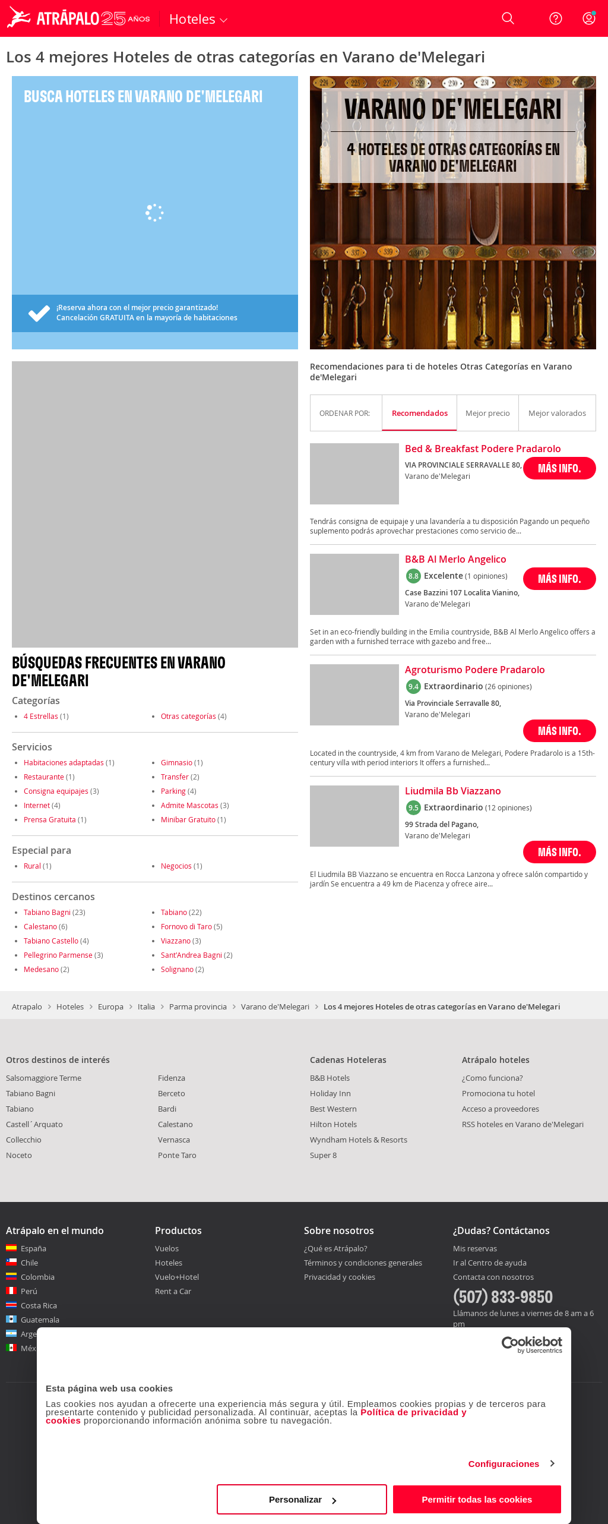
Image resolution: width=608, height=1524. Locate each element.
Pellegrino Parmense (58, 955)
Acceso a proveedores (500, 1108)
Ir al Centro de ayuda (490, 1263)
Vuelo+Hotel (177, 1276)
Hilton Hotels (333, 1124)
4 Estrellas (41, 716)
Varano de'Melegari (275, 1006)
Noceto (19, 1155)
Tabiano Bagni (47, 912)
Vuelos (167, 1248)
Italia (146, 1006)
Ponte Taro (177, 1155)
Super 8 (323, 1155)
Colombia (38, 1276)
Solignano (177, 969)
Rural (32, 865)
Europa (111, 1006)
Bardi (167, 1108)
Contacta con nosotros (493, 1277)
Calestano (40, 926)
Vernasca (174, 1139)
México (33, 1348)
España (33, 1248)
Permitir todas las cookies (477, 1499)
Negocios (176, 865)
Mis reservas (475, 1249)
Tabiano (174, 912)
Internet (37, 805)
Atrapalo (27, 1006)
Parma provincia (198, 1006)
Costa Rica (39, 1305)
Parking (173, 791)
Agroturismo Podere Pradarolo (475, 670)
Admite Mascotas (189, 805)
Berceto (171, 1093)
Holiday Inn (330, 1093)
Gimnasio (176, 762)
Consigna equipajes (56, 791)
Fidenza (171, 1077)
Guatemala (40, 1319)
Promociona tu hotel (498, 1093)
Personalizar (302, 1499)
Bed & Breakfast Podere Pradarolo (483, 449)
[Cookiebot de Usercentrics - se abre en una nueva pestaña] (510, 1345)
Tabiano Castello (51, 940)
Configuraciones (504, 1464)
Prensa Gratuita (50, 819)
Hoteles (70, 1006)
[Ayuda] (556, 18)
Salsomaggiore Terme (43, 1077)
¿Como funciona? (492, 1077)
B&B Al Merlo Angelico (455, 560)
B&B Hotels (330, 1077)
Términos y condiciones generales (363, 1262)
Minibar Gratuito (188, 819)
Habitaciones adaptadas (64, 762)
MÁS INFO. (559, 467)
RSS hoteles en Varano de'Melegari (523, 1124)
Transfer (175, 776)
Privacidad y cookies (339, 1276)
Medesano (41, 969)
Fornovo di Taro (186, 926)
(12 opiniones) (508, 807)
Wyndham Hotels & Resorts (358, 1139)
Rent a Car (173, 1291)
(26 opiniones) (508, 686)
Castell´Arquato (34, 1124)
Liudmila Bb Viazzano (453, 791)
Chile (29, 1262)
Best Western (333, 1108)
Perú (29, 1291)
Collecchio (24, 1139)
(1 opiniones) (486, 575)
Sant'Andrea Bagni (191, 955)
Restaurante (44, 776)
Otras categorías (188, 716)
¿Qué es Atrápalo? (336, 1248)
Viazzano (176, 940)
